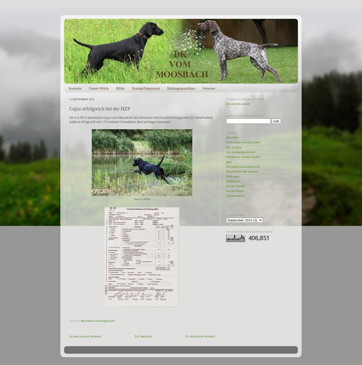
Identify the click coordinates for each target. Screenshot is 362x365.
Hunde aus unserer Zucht (242, 157)
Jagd (229, 162)
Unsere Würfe (99, 88)
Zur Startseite (143, 336)
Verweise (208, 88)
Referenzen (233, 181)
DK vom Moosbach (238, 104)
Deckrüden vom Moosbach (243, 142)
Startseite (75, 88)
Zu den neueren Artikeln (85, 336)
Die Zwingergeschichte (240, 152)
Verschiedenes (235, 196)
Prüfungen (233, 176)
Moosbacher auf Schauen (242, 171)
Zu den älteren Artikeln (200, 336)
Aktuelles (232, 137)
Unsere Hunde (235, 186)
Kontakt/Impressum (146, 88)
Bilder (120, 88)
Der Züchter (234, 147)
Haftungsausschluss (181, 88)
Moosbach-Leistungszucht (98, 321)
